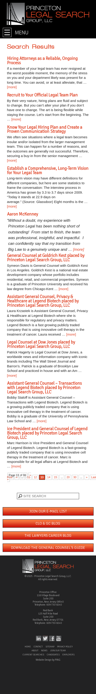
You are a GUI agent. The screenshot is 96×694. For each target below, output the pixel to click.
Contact (38, 646)
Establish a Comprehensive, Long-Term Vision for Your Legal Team (47, 170)
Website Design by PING (48, 659)
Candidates (53, 654)
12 (35, 477)
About (35, 650)
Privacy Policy (65, 646)
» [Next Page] (87, 477)
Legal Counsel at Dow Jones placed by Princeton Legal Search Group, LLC (41, 344)
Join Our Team (58, 650)
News (44, 650)
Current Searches (33, 654)
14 (48, 477)
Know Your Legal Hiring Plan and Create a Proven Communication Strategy (44, 129)
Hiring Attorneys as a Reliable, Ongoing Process (42, 60)
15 (55, 477)
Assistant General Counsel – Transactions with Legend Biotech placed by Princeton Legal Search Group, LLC (44, 388)
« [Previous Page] (17, 477)
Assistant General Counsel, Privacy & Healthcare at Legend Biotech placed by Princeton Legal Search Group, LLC (43, 301)
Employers (68, 654)
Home (28, 646)
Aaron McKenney (22, 214)
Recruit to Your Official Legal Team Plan (42, 95)
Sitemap (49, 646)
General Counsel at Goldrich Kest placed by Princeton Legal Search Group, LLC (45, 257)
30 (74, 477)
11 (28, 477)
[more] (12, 87)
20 (68, 477)
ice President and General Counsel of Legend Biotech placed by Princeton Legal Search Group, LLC (47, 433)
